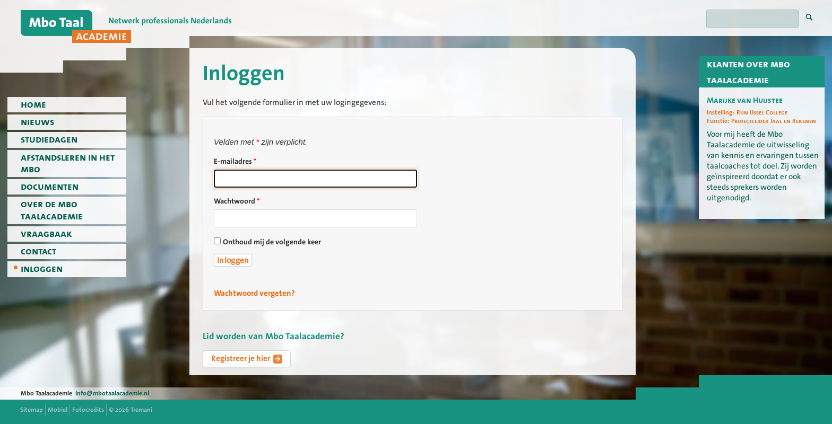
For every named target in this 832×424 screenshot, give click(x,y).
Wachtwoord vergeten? (254, 293)
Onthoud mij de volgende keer (272, 242)
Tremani (141, 409)
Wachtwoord (236, 201)
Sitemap (31, 409)
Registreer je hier (246, 358)
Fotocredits (88, 409)
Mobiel (57, 409)
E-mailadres (235, 161)
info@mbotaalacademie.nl (112, 393)
